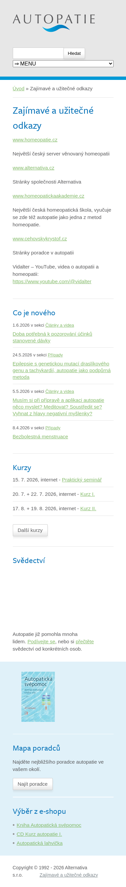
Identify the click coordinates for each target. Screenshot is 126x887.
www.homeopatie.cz (35, 139)
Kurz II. (88, 508)
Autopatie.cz (27, 3)
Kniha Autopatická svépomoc (49, 825)
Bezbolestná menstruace (40, 436)
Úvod (19, 88)
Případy (55, 354)
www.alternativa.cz (33, 168)
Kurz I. (87, 494)
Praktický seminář (81, 479)
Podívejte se (41, 641)
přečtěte (85, 641)
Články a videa (59, 325)
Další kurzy (30, 530)
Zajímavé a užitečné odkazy (69, 875)
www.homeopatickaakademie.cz (48, 196)
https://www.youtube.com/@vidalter (52, 281)
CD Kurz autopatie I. (39, 834)
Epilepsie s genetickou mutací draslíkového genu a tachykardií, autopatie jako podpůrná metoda (62, 370)
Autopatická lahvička (40, 843)
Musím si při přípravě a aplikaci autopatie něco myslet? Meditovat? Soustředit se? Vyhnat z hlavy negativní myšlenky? (58, 406)
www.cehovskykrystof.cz (40, 238)
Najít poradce (33, 784)
